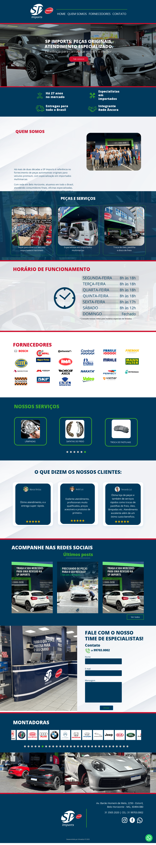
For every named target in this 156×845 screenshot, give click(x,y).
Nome (103, 660)
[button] (67, 451)
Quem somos (77, 14)
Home (61, 14)
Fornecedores (100, 14)
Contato (119, 14)
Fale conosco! (79, 59)
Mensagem (103, 690)
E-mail (103, 671)
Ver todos (135, 617)
